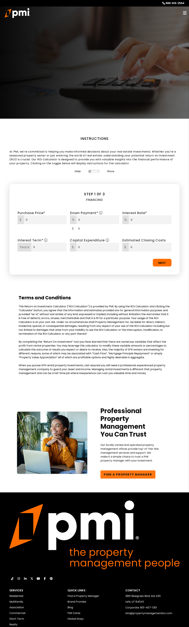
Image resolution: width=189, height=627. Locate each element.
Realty (13, 624)
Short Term (16, 619)
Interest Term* (33, 240)
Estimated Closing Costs (144, 240)
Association (16, 607)
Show (110, 171)
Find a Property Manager (83, 596)
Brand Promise (76, 602)
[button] (12, 578)
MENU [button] (185, 13)
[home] (17, 13)
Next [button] (162, 263)
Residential (16, 596)
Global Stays (75, 619)
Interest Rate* (134, 213)
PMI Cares (73, 613)
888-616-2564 (175, 3)
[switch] (94, 171)
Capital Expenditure (89, 240)
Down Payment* (86, 213)
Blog (70, 607)
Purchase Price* (31, 213)
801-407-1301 (148, 607)
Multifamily (16, 602)
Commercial (17, 613)
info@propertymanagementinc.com (148, 613)
